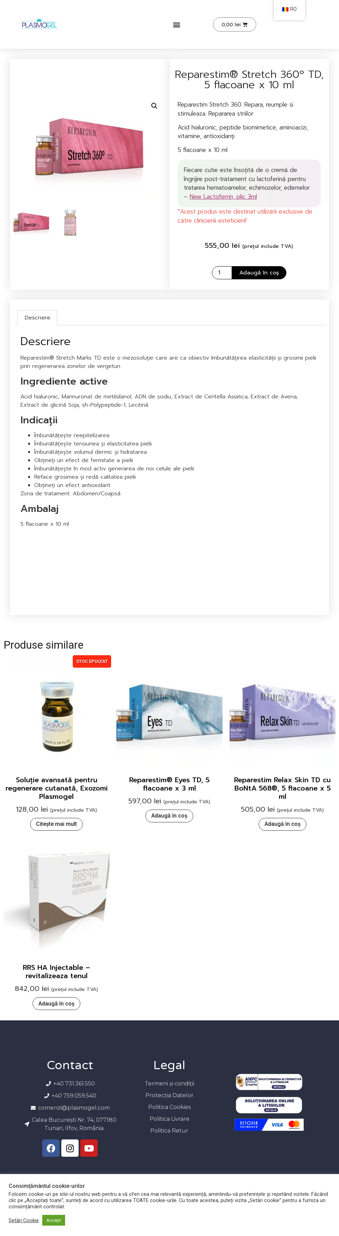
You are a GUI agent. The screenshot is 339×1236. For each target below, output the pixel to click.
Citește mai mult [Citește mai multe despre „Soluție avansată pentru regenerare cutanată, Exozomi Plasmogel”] (56, 824)
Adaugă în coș (259, 273)
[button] (176, 24)
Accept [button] (53, 1220)
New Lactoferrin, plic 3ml (223, 196)
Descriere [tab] (37, 318)
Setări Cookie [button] (24, 1220)
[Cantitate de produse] (222, 272)
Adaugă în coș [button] (169, 815)
